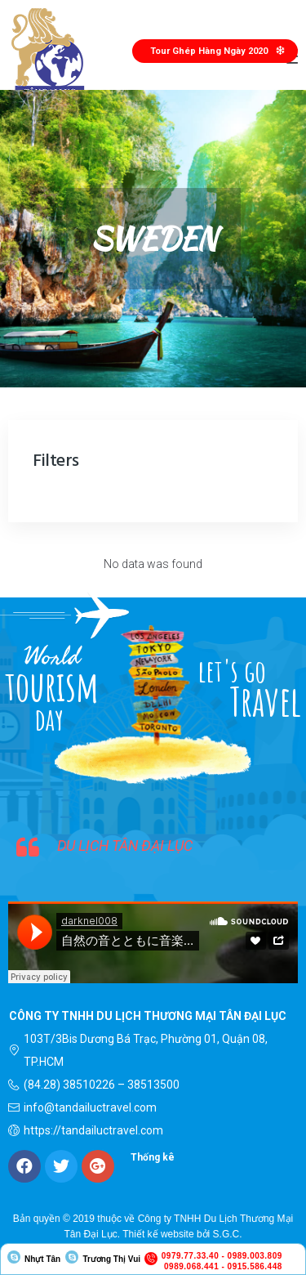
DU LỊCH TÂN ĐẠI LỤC (125, 845)
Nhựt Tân (42, 1259)
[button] (215, 51)
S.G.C (226, 1234)
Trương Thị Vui (111, 1259)
